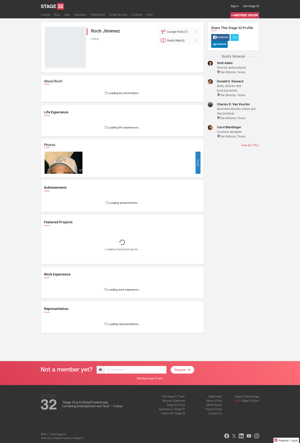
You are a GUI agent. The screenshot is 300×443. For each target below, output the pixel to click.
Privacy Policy (213, 409)
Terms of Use (214, 400)
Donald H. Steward (230, 81)
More (198, 162)
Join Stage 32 (251, 6)
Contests (136, 14)
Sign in (235, 6)
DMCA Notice (214, 404)
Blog (57, 14)
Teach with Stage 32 (173, 413)
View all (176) (250, 145)
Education (80, 14)
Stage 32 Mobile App (247, 396)
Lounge (45, 14)
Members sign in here (150, 378)
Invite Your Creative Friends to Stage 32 (62, 438)
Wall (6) (180, 40)
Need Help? (215, 396)
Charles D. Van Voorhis (233, 104)
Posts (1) (180, 31)
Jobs (67, 14)
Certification (98, 14)
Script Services (118, 14)
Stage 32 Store (250, 400)
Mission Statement (173, 400)
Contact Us (215, 413)
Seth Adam (225, 63)
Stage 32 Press (176, 404)
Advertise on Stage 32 (172, 409)
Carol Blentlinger (229, 127)
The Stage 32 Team (173, 396)
